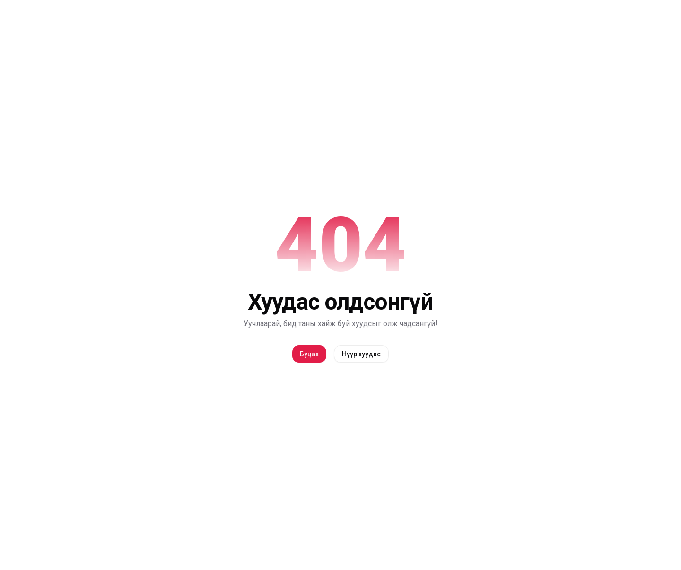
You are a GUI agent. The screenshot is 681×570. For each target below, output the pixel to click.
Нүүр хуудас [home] (361, 354)
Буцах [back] (309, 354)
